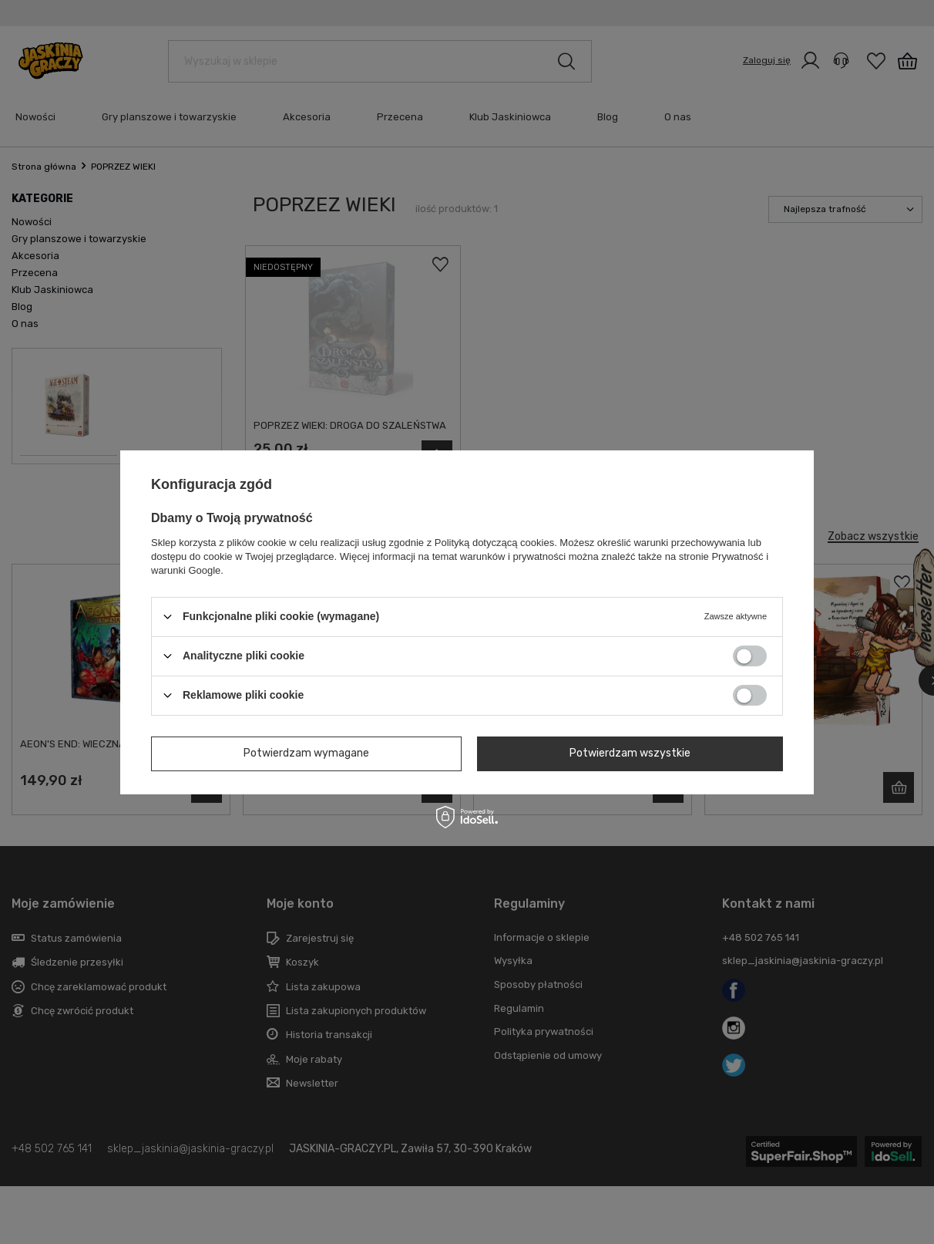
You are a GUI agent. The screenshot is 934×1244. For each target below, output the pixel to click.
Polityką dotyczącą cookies (494, 542)
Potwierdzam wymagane (306, 753)
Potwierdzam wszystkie (629, 753)
